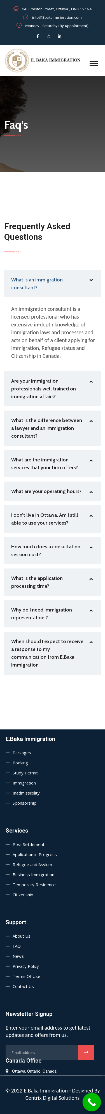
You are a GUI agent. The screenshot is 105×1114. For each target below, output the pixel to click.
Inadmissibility (26, 793)
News (18, 956)
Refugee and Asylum (32, 864)
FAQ (17, 946)
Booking (20, 762)
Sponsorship (24, 803)
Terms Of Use (26, 976)
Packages (22, 752)
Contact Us (23, 986)
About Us (22, 936)
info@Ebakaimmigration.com (57, 17)
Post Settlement (29, 844)
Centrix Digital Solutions (52, 1097)
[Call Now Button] (92, 1102)
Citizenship (23, 894)
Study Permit (25, 773)
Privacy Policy (26, 966)
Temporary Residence (34, 884)
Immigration (24, 783)
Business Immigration (33, 874)
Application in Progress (35, 854)
